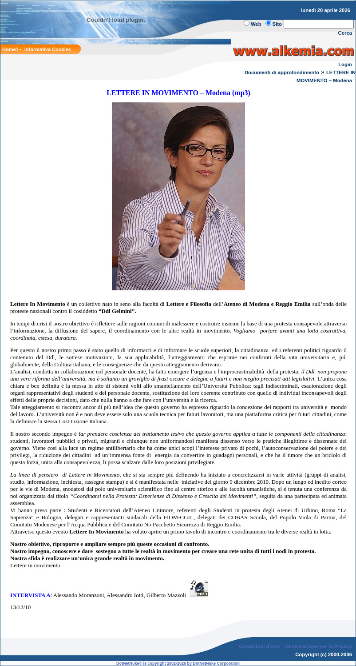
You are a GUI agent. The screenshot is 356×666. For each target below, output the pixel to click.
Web (256, 24)
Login (345, 64)
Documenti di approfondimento (282, 72)
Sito (277, 24)
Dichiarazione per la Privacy (318, 646)
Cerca (345, 33)
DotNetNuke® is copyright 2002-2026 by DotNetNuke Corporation (178, 663)
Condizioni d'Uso (259, 646)
